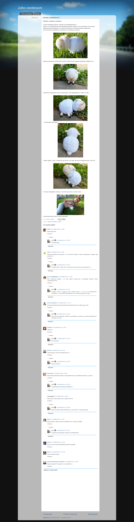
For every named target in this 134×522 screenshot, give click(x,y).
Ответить (49, 233)
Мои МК (37, 14)
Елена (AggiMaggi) (52, 276)
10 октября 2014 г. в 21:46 (60, 373)
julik (53, 240)
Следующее (47, 514)
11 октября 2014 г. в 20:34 (63, 264)
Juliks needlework (30, 8)
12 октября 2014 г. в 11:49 (58, 452)
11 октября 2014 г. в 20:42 (63, 338)
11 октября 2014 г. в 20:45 (63, 361)
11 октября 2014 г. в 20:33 (63, 240)
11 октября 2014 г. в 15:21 (57, 419)
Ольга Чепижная (52, 302)
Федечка (49, 327)
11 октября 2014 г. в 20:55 (63, 384)
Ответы (51, 237)
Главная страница (26, 14)
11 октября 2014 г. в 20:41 (63, 314)
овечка (59, 221)
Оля (49, 26)
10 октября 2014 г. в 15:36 (57, 229)
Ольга (49, 452)
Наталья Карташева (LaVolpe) (55, 461)
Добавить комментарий (50, 470)
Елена (49, 442)
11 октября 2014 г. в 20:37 (63, 289)
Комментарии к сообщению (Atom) (61, 517)
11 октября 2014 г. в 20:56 (63, 407)
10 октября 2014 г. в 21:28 (58, 350)
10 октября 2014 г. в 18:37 (59, 327)
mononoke (50, 373)
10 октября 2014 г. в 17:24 (64, 302)
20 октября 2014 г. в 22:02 (71, 461)
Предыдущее (93, 514)
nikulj (48, 229)
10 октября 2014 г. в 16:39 (57, 252)
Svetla (49, 350)
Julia (48, 252)
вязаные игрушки (52, 221)
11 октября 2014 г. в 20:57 (63, 430)
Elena (48, 419)
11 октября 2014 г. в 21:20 (58, 442)
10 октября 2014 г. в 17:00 (65, 276)
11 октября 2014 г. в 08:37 (61, 396)
